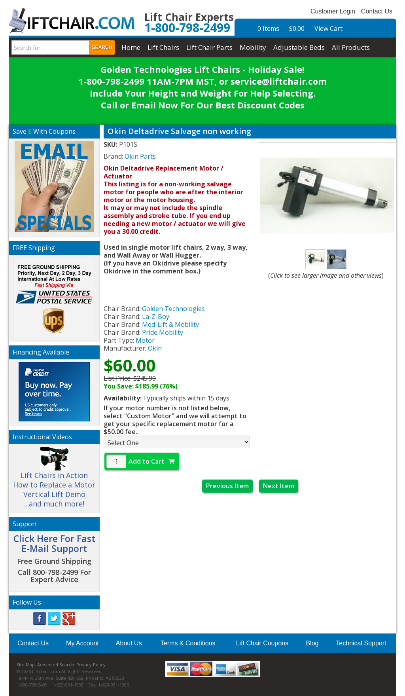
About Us (129, 643)
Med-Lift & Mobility (170, 324)
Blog (312, 643)
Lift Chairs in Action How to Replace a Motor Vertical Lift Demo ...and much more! (54, 480)
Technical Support (361, 643)
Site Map (26, 665)
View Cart (328, 28)
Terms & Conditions (188, 643)
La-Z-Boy (155, 316)
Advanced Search (55, 665)
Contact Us (376, 11)
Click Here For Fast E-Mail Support (54, 543)
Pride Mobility (162, 332)
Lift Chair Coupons (262, 643)
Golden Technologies (173, 308)
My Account (82, 643)
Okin (155, 348)
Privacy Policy (91, 665)
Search (102, 47)
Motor (145, 340)
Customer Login (332, 11)
